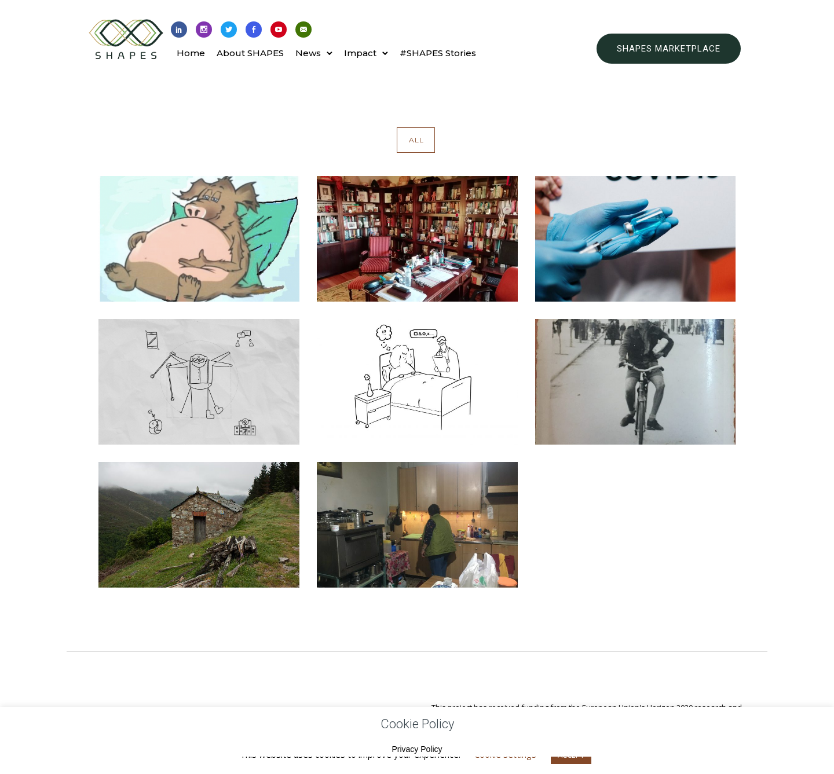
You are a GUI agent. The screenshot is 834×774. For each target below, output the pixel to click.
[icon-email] (303, 30)
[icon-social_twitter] (229, 30)
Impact (360, 52)
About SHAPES (250, 52)
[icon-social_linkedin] (179, 30)
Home (191, 52)
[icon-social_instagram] (204, 30)
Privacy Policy (417, 749)
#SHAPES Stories (438, 52)
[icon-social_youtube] (278, 30)
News (308, 52)
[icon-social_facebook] (254, 30)
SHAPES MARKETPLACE (668, 48)
